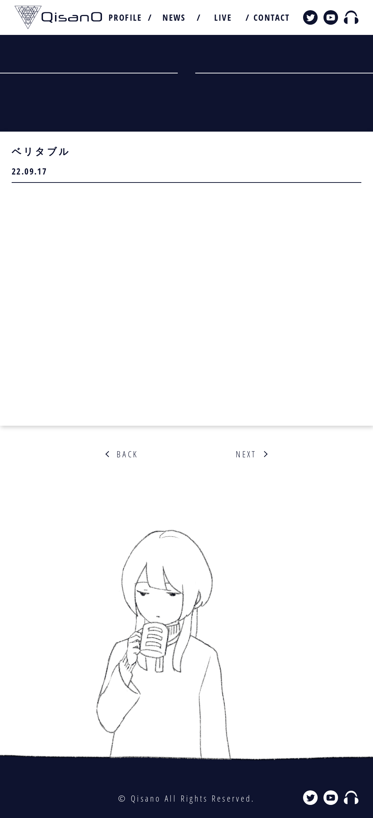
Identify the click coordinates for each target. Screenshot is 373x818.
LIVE (223, 17)
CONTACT (272, 17)
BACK (127, 454)
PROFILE (125, 17)
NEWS (174, 17)
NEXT (246, 454)
